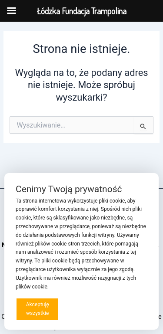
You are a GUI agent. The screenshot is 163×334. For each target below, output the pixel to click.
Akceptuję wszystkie (37, 308)
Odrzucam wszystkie (86, 308)
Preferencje (129, 308)
